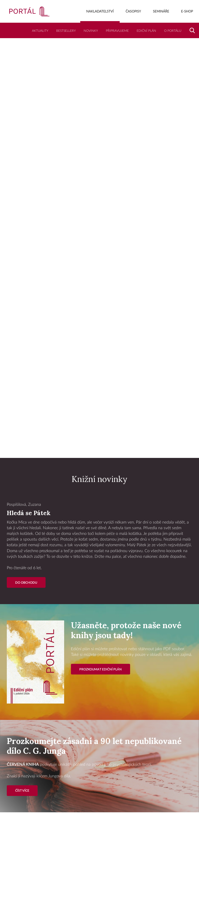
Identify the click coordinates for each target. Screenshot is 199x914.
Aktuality (40, 30)
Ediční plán (146, 30)
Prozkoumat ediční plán (100, 669)
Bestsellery (66, 30)
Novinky (91, 30)
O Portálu (172, 30)
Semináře (161, 11)
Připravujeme (117, 30)
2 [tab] (99, 447)
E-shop (187, 11)
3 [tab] (108, 447)
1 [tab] (90, 447)
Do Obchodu (26, 582)
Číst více (22, 790)
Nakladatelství (100, 11)
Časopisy (133, 11)
